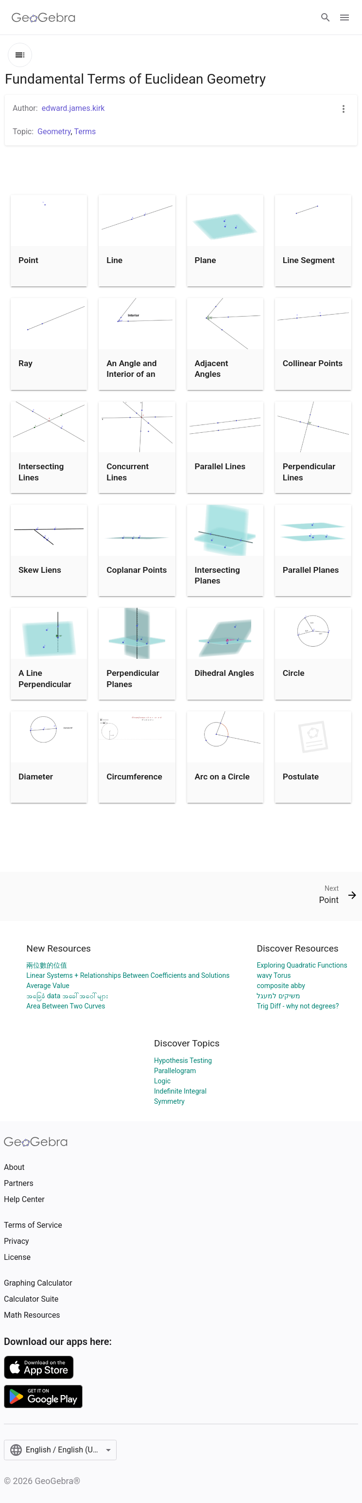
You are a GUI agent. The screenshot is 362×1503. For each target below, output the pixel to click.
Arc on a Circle (222, 776)
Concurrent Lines (127, 471)
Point (28, 260)
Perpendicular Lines (309, 471)
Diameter (35, 776)
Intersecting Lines (41, 471)
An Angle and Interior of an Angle (131, 374)
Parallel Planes (311, 570)
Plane (205, 260)
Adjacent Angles (211, 368)
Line (114, 260)
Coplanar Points (136, 570)
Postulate (301, 776)
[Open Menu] (344, 17)
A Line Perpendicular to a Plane (44, 684)
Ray (25, 363)
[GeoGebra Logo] (43, 17)
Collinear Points (313, 363)
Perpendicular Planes (132, 678)
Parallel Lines (220, 466)
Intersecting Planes (217, 575)
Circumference (134, 776)
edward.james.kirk (73, 108)
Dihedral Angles (224, 673)
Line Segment (309, 260)
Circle (294, 673)
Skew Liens (39, 570)
